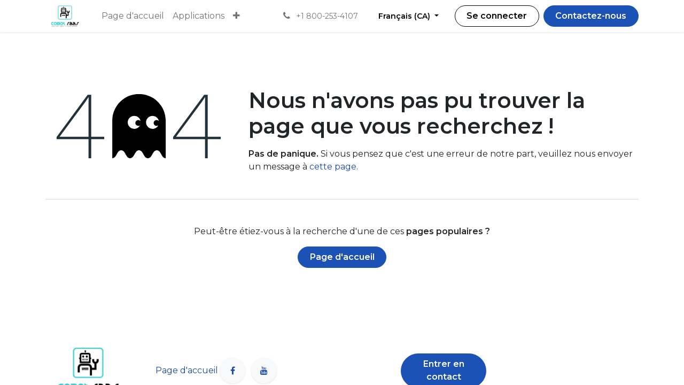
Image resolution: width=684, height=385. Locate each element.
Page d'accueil (342, 257)
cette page (332, 166)
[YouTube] (264, 370)
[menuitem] (132, 16)
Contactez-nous (590, 16)
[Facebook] (232, 370)
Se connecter (497, 16)
